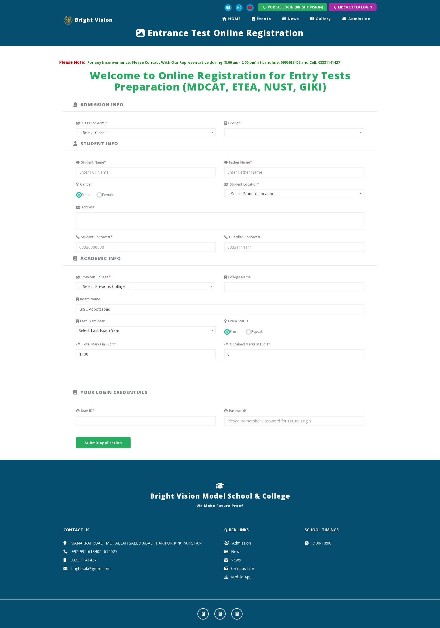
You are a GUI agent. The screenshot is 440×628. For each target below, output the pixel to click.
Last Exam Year (90, 321)
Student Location (241, 184)
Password (235, 410)
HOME (231, 18)
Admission (356, 18)
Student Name (91, 162)
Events (261, 18)
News (290, 18)
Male (85, 194)
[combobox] (146, 132)
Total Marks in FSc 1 (96, 344)
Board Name (88, 299)
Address (85, 207)
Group (232, 123)
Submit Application (103, 442)
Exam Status (236, 321)
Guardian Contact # (242, 237)
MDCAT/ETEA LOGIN (352, 7)
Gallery (320, 18)
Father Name (238, 162)
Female (108, 194)
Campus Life (239, 568)
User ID (85, 410)
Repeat (257, 331)
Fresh (234, 331)
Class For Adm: (91, 123)
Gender (84, 184)
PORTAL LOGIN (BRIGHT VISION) (292, 7)
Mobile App (238, 576)
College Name (237, 277)
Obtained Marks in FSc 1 (247, 344)
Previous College (93, 277)
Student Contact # (94, 237)
